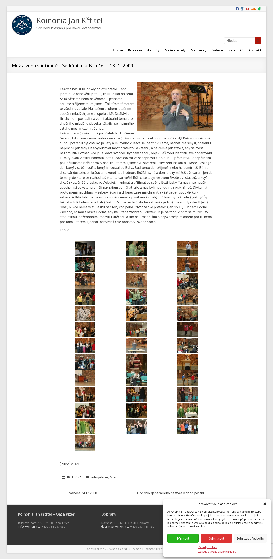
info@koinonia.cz (29, 526)
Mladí (74, 464)
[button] (265, 504)
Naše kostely (175, 50)
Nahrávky (198, 50)
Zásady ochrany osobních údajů (217, 551)
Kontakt (254, 50)
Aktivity (153, 50)
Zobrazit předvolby (250, 538)
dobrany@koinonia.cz (115, 526)
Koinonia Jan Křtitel (69, 20)
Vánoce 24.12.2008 (81, 493)
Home (118, 50)
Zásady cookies (207, 547)
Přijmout (183, 538)
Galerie (217, 50)
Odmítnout (216, 538)
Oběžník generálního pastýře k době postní (172, 493)
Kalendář (235, 50)
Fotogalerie (99, 477)
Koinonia (135, 50)
